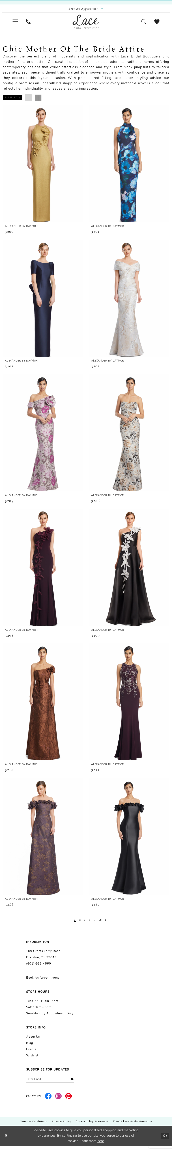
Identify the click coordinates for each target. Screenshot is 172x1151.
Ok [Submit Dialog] (164, 1140)
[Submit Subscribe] (79, 1083)
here (100, 1146)
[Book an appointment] (86, 9)
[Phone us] (32, 24)
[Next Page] (108, 923)
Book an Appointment (42, 981)
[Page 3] (84, 923)
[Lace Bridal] (86, 24)
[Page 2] (78, 923)
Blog (29, 1046)
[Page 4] (89, 923)
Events (31, 1053)
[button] (16, 24)
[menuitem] (16, 24)
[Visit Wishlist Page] (156, 24)
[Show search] (140, 24)
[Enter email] (54, 1083)
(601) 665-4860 (38, 967)
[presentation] (43, 166)
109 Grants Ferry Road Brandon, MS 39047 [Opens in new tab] (43, 958)
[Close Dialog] (7, 1141)
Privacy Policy (61, 1126)
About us (33, 1040)
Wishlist (32, 1059)
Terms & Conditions (33, 1126)
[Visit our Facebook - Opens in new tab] (48, 1101)
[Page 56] (102, 923)
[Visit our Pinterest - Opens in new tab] (68, 1101)
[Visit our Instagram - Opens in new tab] (58, 1101)
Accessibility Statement (92, 1126)
